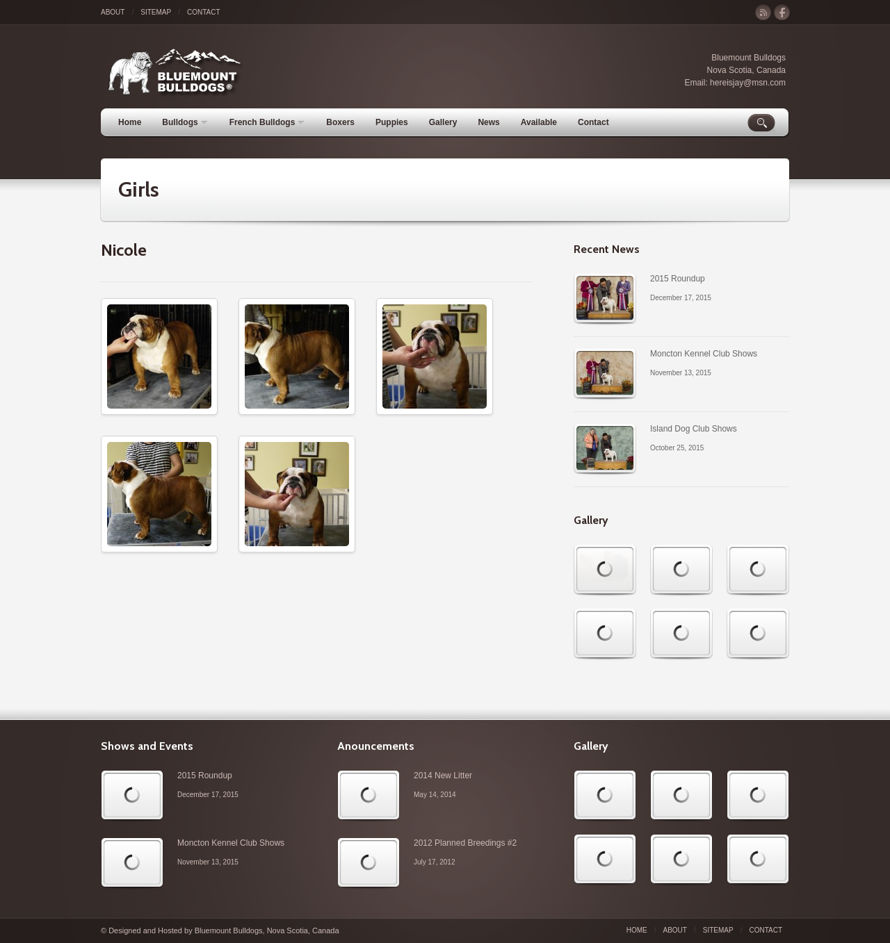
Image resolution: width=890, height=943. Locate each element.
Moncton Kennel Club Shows (703, 354)
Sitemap (155, 12)
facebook (782, 13)
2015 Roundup (677, 279)
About (112, 12)
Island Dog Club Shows (693, 429)
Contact (203, 12)
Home (129, 122)
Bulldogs (184, 122)
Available (539, 122)
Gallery (443, 122)
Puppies (391, 122)
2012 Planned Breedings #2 (465, 843)
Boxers (340, 122)
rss (763, 13)
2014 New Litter (443, 775)
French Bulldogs (267, 122)
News (488, 122)
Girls (138, 189)
